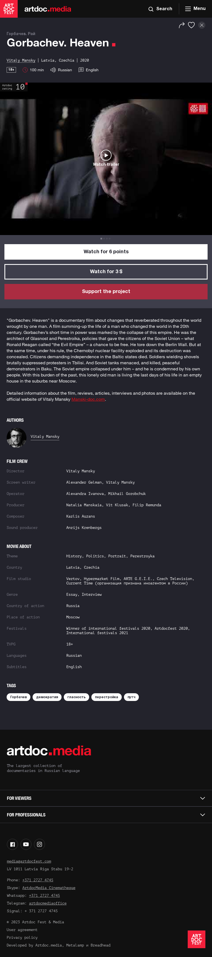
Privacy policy (22, 937)
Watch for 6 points (106, 252)
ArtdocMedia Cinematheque (48, 888)
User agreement (22, 930)
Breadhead (100, 945)
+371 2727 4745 (37, 880)
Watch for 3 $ (106, 272)
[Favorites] (191, 25)
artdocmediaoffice (48, 903)
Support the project (106, 291)
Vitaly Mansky (45, 436)
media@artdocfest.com (29, 861)
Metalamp (75, 945)
